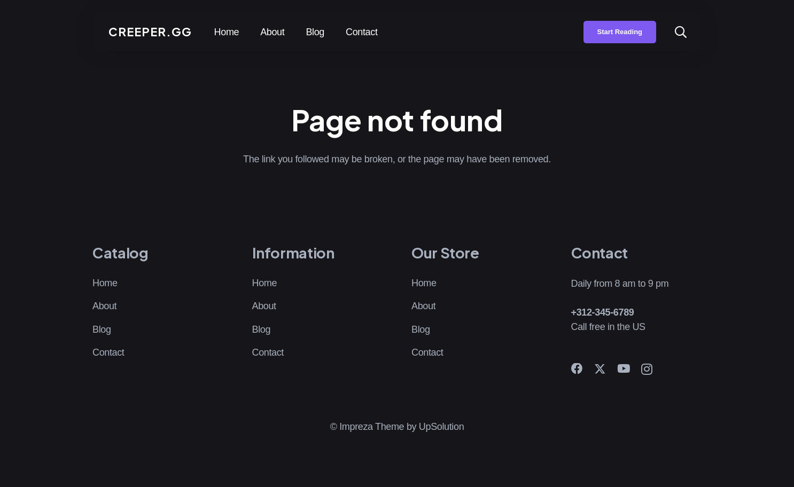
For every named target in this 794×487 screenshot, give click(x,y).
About (104, 306)
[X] (600, 369)
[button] (681, 32)
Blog (101, 329)
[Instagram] (646, 369)
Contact (108, 352)
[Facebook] (577, 369)
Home (105, 283)
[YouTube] (623, 369)
